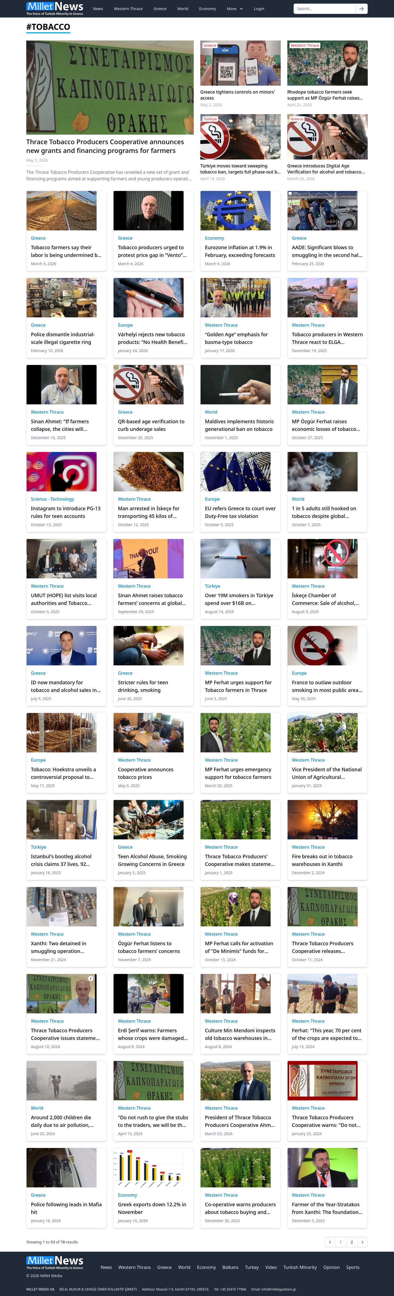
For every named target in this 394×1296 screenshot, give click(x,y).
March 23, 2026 (301, 178)
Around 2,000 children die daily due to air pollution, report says (61, 1121)
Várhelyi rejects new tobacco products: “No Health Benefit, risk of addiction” (152, 338)
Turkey (252, 1267)
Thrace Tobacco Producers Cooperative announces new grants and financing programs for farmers (105, 146)
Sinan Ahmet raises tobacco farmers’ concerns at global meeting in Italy (150, 599)
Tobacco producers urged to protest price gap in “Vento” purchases (151, 251)
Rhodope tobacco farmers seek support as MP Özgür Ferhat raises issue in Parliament (323, 95)
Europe (125, 325)
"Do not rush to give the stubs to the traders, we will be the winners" (153, 1121)
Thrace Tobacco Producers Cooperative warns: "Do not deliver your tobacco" (324, 1121)
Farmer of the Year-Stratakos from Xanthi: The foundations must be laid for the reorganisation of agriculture (326, 1208)
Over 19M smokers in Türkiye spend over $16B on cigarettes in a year (239, 599)
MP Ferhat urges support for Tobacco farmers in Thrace (238, 686)
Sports (353, 1267)
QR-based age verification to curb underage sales (151, 425)
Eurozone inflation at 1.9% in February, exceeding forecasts (240, 251)
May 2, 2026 (211, 104)
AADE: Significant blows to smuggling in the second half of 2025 (326, 251)
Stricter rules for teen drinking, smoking (143, 686)
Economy (207, 8)
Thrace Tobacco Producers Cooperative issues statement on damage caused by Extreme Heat (66, 1034)
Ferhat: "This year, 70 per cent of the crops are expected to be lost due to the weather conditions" (326, 1034)
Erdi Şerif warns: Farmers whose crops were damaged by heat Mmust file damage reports (151, 1034)
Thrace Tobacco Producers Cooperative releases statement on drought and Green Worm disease (323, 947)
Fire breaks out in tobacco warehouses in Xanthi (322, 860)
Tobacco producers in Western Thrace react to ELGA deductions (327, 338)
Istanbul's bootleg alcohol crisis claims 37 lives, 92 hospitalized (61, 860)
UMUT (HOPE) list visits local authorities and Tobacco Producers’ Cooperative (64, 599)
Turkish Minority (300, 1267)
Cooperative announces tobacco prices (145, 773)
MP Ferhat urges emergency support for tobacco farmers (238, 773)
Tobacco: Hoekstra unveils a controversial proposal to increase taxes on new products (63, 773)
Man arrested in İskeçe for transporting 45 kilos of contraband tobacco (148, 512)
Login (259, 8)
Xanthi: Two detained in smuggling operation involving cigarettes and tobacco (59, 947)
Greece (159, 8)
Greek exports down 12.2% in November (152, 1208)
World (182, 8)
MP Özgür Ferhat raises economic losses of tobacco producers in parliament (324, 425)
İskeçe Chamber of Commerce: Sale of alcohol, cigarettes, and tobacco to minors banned (323, 599)
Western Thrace (128, 8)
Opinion (331, 1267)
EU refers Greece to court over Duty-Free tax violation (240, 512)
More (235, 8)
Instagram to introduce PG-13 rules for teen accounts (66, 512)
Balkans (230, 1267)
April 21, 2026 (299, 104)
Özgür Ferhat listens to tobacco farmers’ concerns (149, 947)
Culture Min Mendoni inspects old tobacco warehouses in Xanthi (240, 1034)
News (98, 8)
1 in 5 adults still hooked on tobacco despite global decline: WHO (324, 512)
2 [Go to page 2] (352, 1242)
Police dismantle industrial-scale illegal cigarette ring (63, 338)
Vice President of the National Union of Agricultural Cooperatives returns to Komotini (327, 773)
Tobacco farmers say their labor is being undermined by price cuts (65, 251)
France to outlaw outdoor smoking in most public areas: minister (327, 686)
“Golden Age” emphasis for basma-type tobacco (236, 338)
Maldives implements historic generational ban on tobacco (239, 425)
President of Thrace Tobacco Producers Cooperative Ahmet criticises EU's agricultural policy (240, 1121)
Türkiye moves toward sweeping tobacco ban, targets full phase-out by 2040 (239, 169)
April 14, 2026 (212, 178)
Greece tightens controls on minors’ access (237, 95)
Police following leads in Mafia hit (66, 1208)
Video (271, 1267)
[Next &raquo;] (362, 1242)
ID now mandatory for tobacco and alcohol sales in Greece (64, 686)
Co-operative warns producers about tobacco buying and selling (240, 1208)
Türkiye (212, 586)
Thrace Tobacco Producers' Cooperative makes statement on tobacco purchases (240, 860)
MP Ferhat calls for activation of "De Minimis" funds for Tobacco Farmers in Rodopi (239, 947)
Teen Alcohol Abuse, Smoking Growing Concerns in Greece (152, 860)
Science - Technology (52, 499)
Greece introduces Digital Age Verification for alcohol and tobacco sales (324, 169)
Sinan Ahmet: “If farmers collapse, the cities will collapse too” (60, 425)
